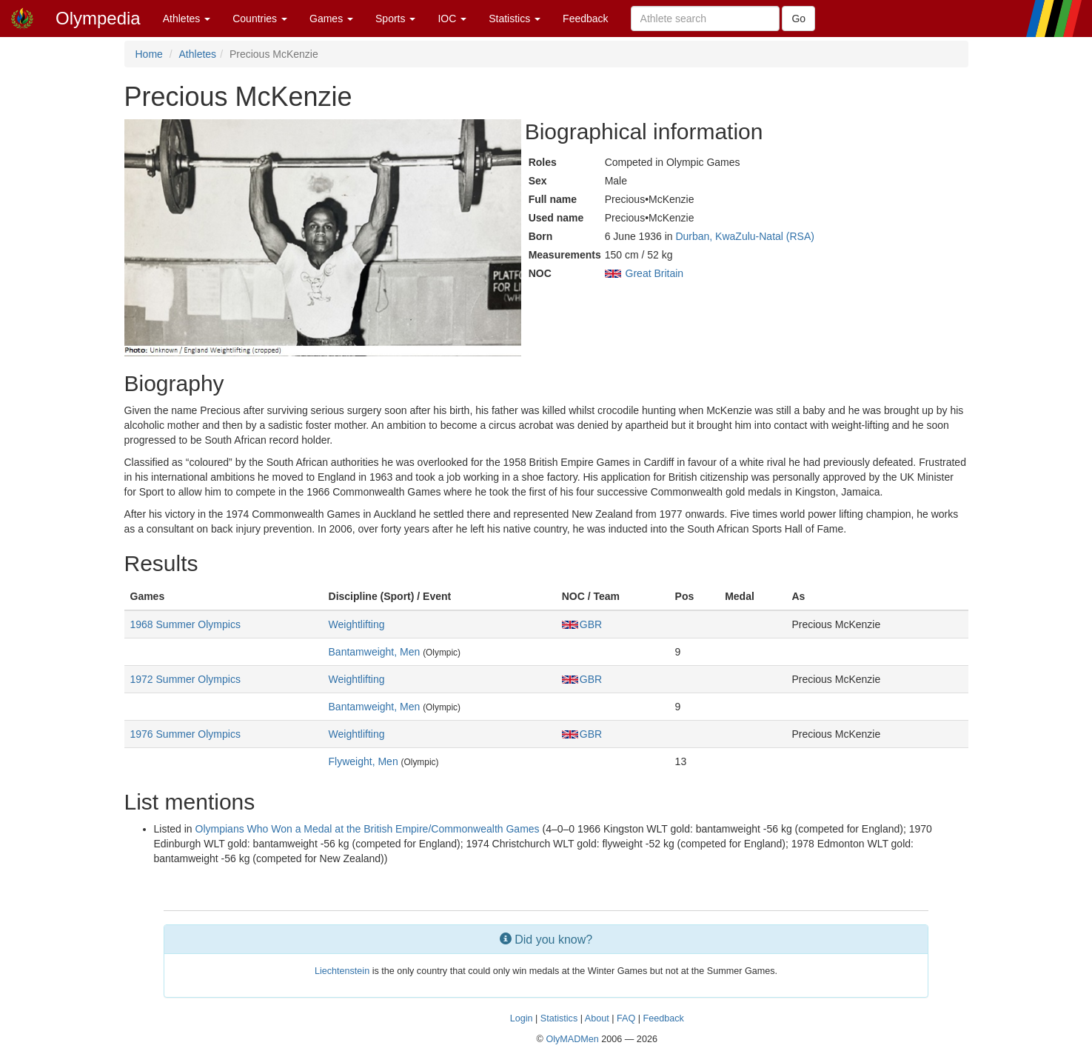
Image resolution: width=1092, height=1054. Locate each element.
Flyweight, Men (363, 761)
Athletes (186, 18)
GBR (582, 624)
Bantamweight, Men (375, 652)
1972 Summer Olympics (185, 679)
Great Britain (655, 273)
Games (331, 18)
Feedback (585, 18)
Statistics (514, 18)
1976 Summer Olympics (185, 734)
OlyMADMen (572, 1039)
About (597, 1018)
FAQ (626, 1018)
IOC (452, 18)
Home (149, 54)
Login (521, 1018)
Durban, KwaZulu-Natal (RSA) (744, 236)
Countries (259, 18)
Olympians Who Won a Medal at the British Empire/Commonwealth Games (367, 829)
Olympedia (98, 18)
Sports (395, 18)
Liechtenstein (342, 971)
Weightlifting (357, 624)
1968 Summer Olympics (185, 624)
